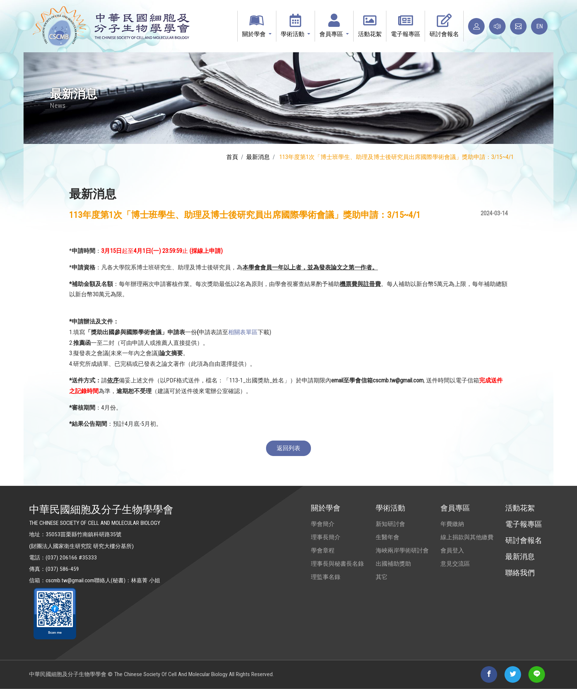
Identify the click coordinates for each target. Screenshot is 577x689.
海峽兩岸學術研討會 (402, 550)
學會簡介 (322, 523)
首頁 (232, 156)
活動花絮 (520, 508)
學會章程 (322, 550)
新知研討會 (390, 523)
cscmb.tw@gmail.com (70, 580)
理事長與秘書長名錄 (337, 563)
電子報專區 (523, 524)
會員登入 (452, 550)
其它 (381, 576)
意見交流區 (455, 563)
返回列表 (288, 448)
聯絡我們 (520, 572)
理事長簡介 (325, 537)
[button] (256, 26)
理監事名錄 (325, 576)
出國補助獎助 (393, 563)
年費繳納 (452, 523)
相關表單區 (243, 332)
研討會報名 (523, 540)
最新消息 (258, 156)
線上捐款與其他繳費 (466, 537)
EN (539, 26)
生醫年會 (387, 537)
